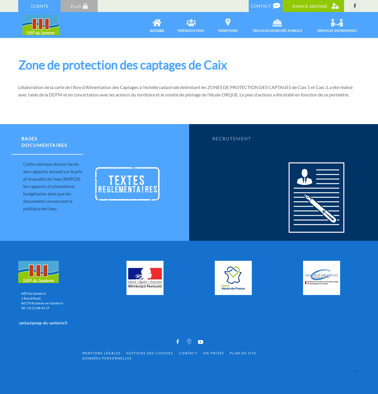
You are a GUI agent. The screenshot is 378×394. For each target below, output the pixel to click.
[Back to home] (41, 25)
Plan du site (243, 353)
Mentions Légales (101, 353)
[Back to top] (356, 371)
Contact (188, 353)
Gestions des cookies (149, 353)
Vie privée (213, 353)
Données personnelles (107, 358)
